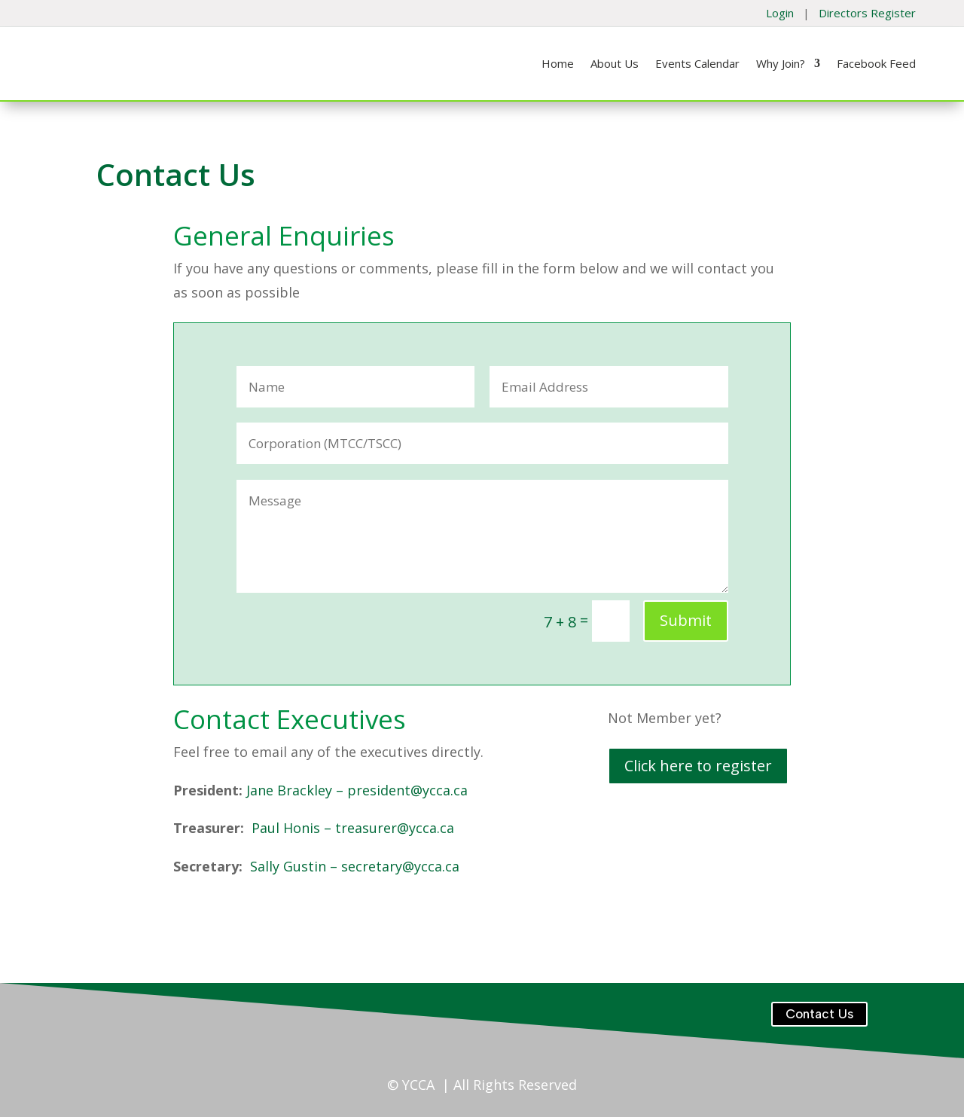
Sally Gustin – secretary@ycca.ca (354, 866)
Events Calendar (697, 64)
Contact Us (819, 1013)
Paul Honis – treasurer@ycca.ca (353, 828)
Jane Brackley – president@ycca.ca (357, 790)
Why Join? (780, 64)
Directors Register (867, 12)
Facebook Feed (876, 64)
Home (557, 64)
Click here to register (698, 765)
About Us (614, 64)
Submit (686, 620)
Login (780, 12)
